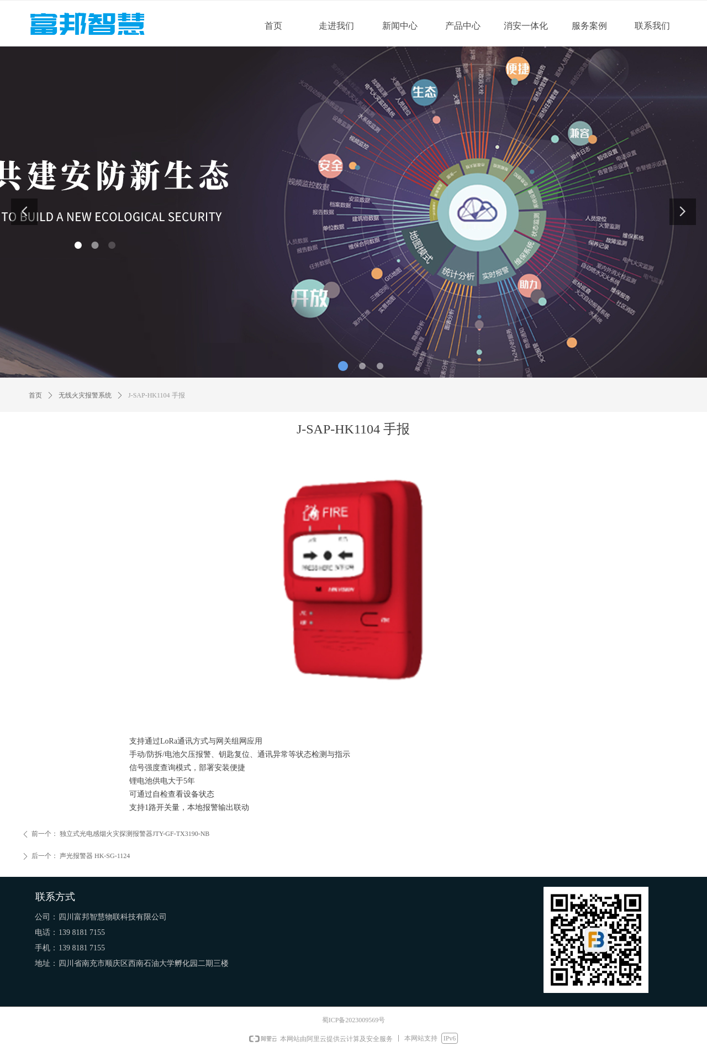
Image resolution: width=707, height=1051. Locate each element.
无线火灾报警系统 (85, 395)
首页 (35, 395)
